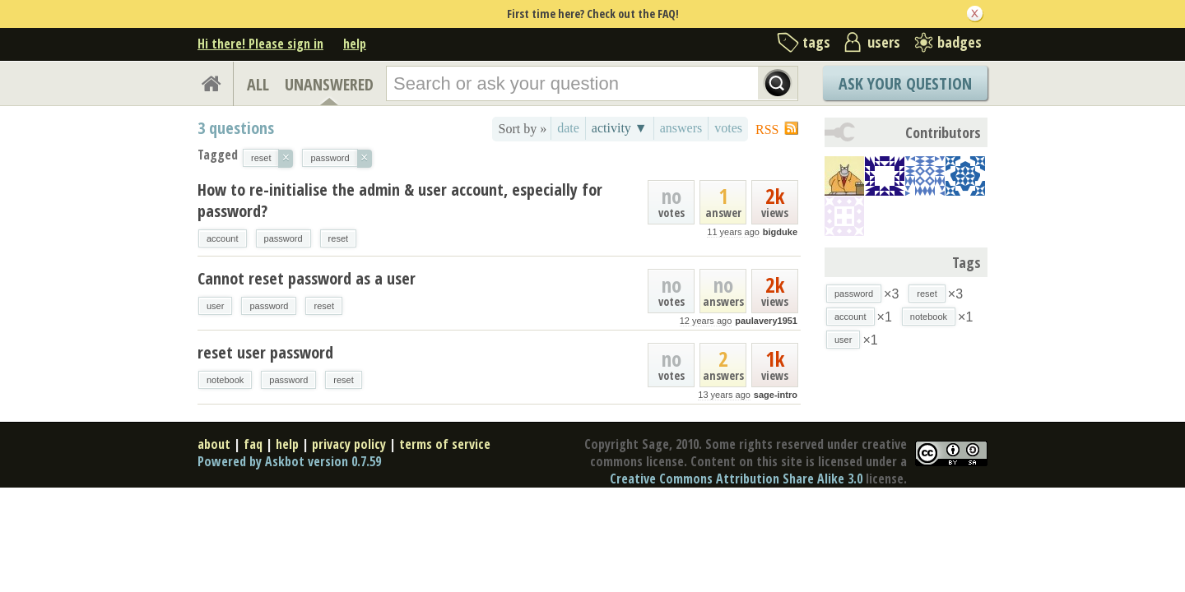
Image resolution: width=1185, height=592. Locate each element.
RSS (766, 129)
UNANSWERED (329, 84)
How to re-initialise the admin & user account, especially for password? (400, 200)
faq (253, 444)
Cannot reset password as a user (307, 278)
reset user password (265, 352)
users (883, 42)
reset (338, 238)
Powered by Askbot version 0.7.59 (289, 461)
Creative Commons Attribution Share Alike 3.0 (736, 478)
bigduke (780, 232)
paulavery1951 (766, 321)
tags (816, 42)
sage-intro (775, 395)
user (215, 306)
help (354, 44)
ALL (258, 84)
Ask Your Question (905, 83)
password (283, 238)
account (223, 238)
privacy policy (349, 444)
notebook (225, 380)
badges (959, 42)
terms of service (444, 444)
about (214, 444)
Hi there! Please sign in (260, 44)
